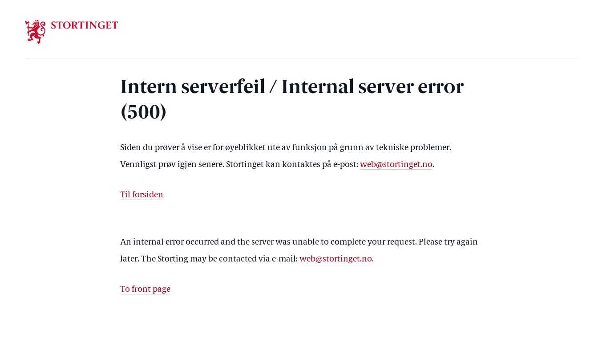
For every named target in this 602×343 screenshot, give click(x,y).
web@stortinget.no (396, 165)
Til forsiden (141, 195)
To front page (145, 290)
